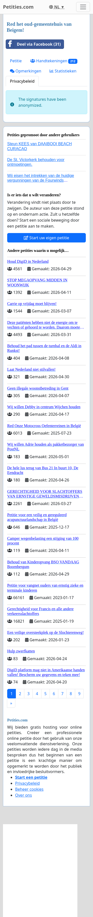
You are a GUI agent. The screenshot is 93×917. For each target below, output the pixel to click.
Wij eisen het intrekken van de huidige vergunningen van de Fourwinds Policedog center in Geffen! (40, 180)
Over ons (23, 795)
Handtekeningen (53, 61)
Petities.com (18, 6)
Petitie (16, 61)
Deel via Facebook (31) (33, 44)
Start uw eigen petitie (46, 237)
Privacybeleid (22, 81)
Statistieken (63, 71)
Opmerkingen (25, 71)
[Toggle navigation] (83, 7)
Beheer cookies (29, 789)
